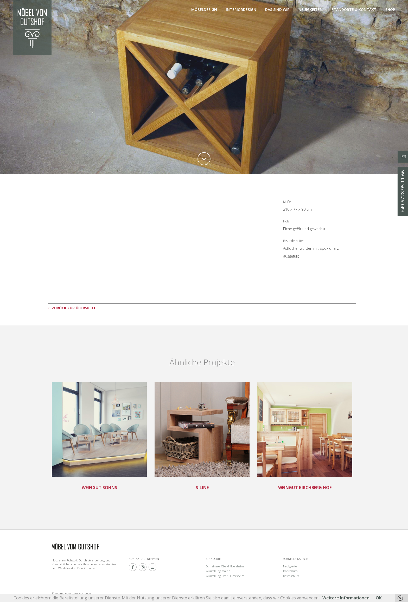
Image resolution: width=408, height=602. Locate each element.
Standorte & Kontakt (354, 9)
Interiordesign (241, 9)
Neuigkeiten (310, 9)
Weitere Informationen (345, 598)
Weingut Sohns (99, 487)
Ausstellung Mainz (218, 571)
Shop (390, 9)
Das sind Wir (277, 9)
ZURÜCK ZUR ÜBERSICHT (72, 307)
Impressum (290, 571)
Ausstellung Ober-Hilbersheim (225, 576)
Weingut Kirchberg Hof (305, 487)
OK (379, 598)
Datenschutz (291, 576)
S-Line (202, 487)
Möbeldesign (204, 9)
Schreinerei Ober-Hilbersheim (225, 566)
